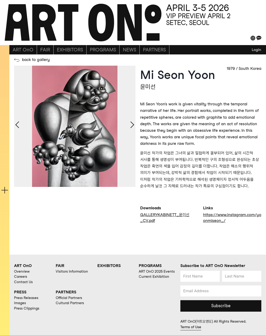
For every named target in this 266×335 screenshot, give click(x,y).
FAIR (45, 50)
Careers (20, 276)
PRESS (20, 292)
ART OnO (23, 50)
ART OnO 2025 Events (157, 271)
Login (256, 49)
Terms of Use (190, 327)
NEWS (129, 50)
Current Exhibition (154, 276)
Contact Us (23, 282)
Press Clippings (26, 308)
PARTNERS (154, 50)
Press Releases (26, 298)
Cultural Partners (70, 303)
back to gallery (36, 59)
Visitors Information (72, 271)
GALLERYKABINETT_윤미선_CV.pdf (164, 217)
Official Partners (69, 298)
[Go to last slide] (18, 126)
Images (20, 303)
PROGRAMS (103, 50)
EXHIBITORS (70, 50)
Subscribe (220, 305)
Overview (22, 271)
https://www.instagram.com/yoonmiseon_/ (232, 217)
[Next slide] (131, 126)
